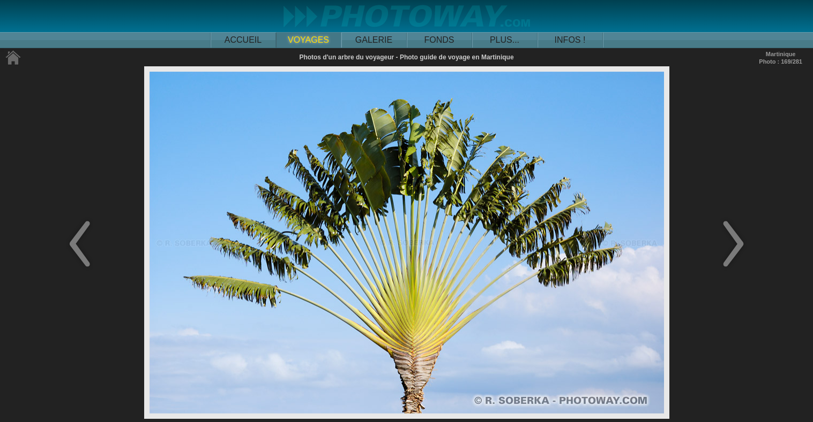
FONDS (439, 39)
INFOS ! (570, 39)
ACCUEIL (243, 39)
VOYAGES (308, 39)
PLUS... (504, 39)
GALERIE (373, 39)
